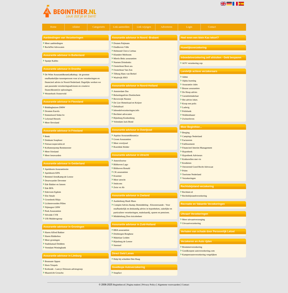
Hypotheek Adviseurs (192, 155)
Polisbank (186, 111)
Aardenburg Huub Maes (125, 201)
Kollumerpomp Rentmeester (58, 147)
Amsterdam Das (121, 91)
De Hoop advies (189, 92)
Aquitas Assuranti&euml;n (126, 135)
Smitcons (118, 183)
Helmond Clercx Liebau (125, 51)
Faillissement (188, 144)
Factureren (187, 140)
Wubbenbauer (188, 115)
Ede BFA (49, 188)
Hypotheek (187, 151)
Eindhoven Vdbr (121, 47)
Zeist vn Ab (119, 187)
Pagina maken (133, 284)
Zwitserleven (188, 118)
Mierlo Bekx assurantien (125, 58)
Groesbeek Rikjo (53, 199)
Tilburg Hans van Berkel (125, 73)
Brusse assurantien (191, 88)
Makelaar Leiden (121, 237)
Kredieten (186, 163)
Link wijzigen (144, 26)
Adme (185, 77)
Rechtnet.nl (187, 192)
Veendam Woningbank (55, 247)
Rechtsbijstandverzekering (194, 195)
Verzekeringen (189, 178)
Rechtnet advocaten (123, 114)
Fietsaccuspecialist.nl (55, 144)
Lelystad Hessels (53, 118)
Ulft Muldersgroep (53, 218)
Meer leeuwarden (53, 155)
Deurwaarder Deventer (55, 180)
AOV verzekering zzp (192, 63)
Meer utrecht (120, 179)
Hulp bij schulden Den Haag (127, 259)
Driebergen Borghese (123, 233)
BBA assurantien (121, 230)
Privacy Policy (149, 284)
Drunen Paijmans (122, 43)
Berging (186, 132)
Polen (185, 170)
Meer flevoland (52, 122)
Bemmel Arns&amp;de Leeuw (59, 176)
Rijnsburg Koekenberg (124, 118)
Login (189, 26)
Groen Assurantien (122, 139)
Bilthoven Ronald (122, 168)
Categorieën (98, 26)
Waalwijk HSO (121, 77)
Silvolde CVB (51, 214)
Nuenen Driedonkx (122, 62)
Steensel (117, 245)
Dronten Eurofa (52, 111)
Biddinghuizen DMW (55, 107)
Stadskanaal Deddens (55, 243)
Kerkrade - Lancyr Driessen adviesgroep (64, 269)
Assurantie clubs (190, 84)
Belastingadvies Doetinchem (127, 95)
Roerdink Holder (121, 147)
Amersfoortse (120, 160)
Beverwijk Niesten (122, 99)
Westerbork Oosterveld (55, 93)
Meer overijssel (121, 143)
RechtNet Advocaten (54, 47)
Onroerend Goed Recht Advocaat (197, 166)
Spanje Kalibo (51, 60)
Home (53, 26)
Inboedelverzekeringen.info (126, 110)
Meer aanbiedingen (54, 43)
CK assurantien (121, 172)
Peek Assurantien (53, 211)
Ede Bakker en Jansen (55, 184)
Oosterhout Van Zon (123, 70)
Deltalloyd (118, 106)
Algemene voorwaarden (169, 284)
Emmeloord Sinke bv (55, 115)
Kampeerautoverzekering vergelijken (199, 254)
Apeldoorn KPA (52, 173)
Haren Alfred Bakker (54, 232)
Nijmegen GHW (52, 207)
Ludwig (185, 107)
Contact (212, 26)
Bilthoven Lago (121, 164)
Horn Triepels (51, 265)
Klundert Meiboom (123, 54)
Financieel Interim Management (197, 147)
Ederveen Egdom (53, 192)
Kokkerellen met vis (191, 159)
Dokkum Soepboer (54, 140)
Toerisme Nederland (191, 174)
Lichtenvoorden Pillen (55, 203)
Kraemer (118, 176)
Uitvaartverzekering (191, 223)
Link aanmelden (121, 26)
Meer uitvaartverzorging (193, 219)
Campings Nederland (192, 136)
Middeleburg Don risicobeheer (128, 216)
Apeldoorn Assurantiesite (57, 169)
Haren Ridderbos (53, 236)
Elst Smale (50, 195)
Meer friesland (51, 151)
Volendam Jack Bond (123, 121)
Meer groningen (52, 240)
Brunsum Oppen (52, 261)
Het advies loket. (190, 99)
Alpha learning (189, 80)
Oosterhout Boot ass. (123, 66)
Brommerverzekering (192, 247)
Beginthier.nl (119, 284)
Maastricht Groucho (54, 272)
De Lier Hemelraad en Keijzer (128, 102)
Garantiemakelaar (190, 96)
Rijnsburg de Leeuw (123, 241)
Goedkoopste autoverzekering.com (198, 250)
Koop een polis (189, 103)
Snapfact (118, 272)
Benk (47, 136)
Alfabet (76, 26)
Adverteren (166, 26)
